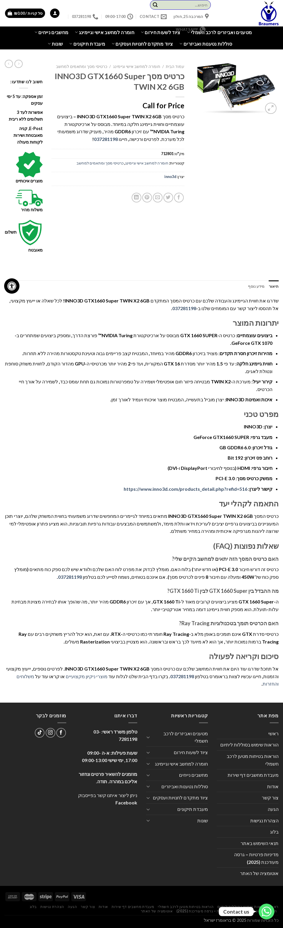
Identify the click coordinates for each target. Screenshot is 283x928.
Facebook (126, 802)
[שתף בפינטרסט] (147, 197)
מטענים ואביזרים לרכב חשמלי (219, 32)
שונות (55, 44)
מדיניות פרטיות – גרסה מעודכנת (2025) (256, 858)
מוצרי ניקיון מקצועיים (86, 676)
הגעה (273, 809)
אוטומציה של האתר (259, 873)
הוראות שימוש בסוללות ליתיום (249, 744)
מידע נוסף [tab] (256, 286)
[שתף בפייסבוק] (179, 197)
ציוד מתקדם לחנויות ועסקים (142, 44)
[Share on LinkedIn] (136, 197)
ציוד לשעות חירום (191, 752)
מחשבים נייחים (51, 32)
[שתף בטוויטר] (168, 197)
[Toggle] (148, 737)
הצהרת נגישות (264, 820)
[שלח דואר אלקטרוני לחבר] (158, 197)
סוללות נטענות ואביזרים (205, 44)
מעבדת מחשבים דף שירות (253, 775)
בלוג (274, 831)
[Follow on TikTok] (39, 733)
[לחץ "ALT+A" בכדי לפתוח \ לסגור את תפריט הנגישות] (11, 286)
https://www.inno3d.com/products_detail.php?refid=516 (185, 489)
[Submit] (155, 5)
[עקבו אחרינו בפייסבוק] (61, 733)
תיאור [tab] (274, 286)
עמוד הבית (175, 66)
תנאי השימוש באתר (260, 843)
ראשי (273, 733)
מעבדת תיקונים (87, 44)
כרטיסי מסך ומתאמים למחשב (81, 66)
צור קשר (270, 797)
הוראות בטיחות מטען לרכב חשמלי (253, 759)
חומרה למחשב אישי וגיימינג (136, 66)
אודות (273, 786)
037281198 (106, 139)
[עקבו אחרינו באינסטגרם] (50, 733)
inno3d (170, 176)
